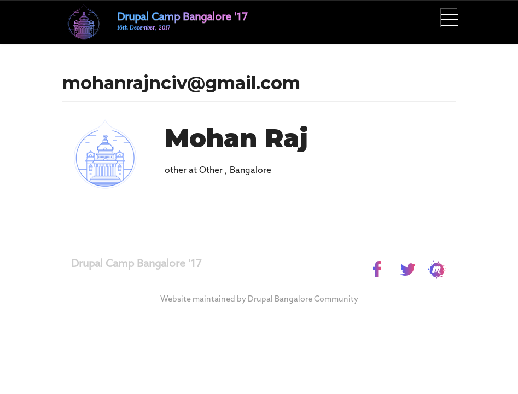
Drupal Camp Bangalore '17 (136, 264)
